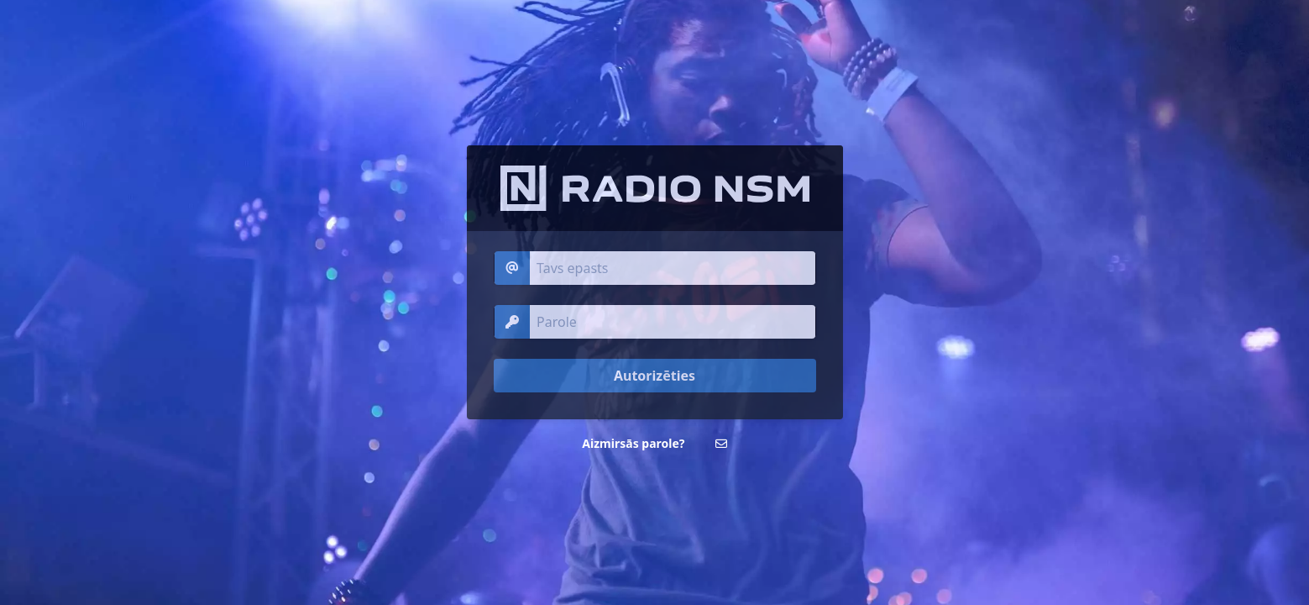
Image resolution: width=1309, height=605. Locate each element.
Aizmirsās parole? (633, 443)
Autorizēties (654, 375)
